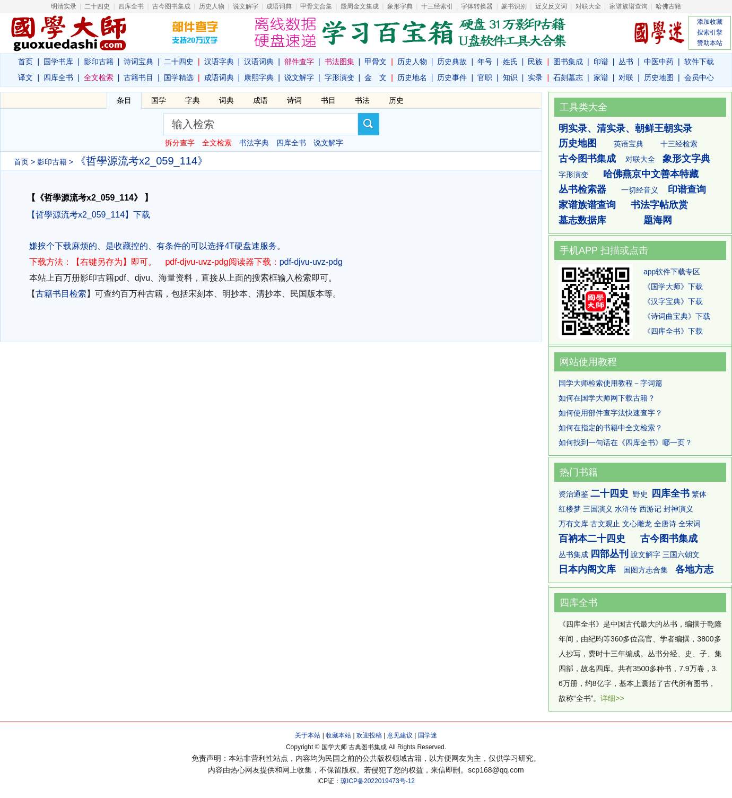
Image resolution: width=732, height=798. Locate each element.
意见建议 (400, 735)
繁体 (699, 494)
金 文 (375, 77)
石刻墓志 (568, 77)
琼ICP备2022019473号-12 (378, 781)
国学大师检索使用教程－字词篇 (611, 383)
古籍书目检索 (61, 293)
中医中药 (659, 61)
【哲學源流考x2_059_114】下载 (88, 214)
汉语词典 (259, 61)
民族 (535, 61)
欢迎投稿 (369, 735)
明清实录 (63, 6)
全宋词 (689, 523)
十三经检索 (679, 144)
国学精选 (179, 77)
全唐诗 (665, 523)
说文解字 (299, 77)
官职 (484, 77)
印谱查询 (687, 189)
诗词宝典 (138, 61)
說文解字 (645, 554)
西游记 (650, 509)
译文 (25, 77)
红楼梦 (570, 509)
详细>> (612, 698)
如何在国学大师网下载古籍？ (607, 398)
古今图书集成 (587, 158)
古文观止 (605, 523)
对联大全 (588, 6)
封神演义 (678, 509)
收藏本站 (338, 735)
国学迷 (427, 735)
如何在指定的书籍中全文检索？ (611, 427)
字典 (192, 100)
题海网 (657, 220)
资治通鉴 (573, 494)
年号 (484, 61)
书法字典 (254, 142)
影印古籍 (99, 61)
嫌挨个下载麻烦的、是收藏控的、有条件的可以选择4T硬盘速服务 (153, 245)
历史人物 (211, 6)
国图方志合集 (645, 570)
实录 (535, 77)
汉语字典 (219, 61)
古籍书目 (138, 77)
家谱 (601, 77)
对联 (625, 77)
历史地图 (659, 77)
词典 (226, 100)
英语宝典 (628, 144)
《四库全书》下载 (673, 331)
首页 (25, 61)
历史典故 (452, 61)
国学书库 (58, 61)
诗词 (294, 100)
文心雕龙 (637, 523)
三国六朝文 (681, 554)
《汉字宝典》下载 (673, 301)
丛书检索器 (582, 189)
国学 (158, 100)
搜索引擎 (709, 32)
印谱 (601, 61)
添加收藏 (709, 21)
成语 (260, 100)
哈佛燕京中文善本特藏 (651, 174)
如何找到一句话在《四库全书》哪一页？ (625, 442)
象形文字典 (686, 158)
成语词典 (279, 6)
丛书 (625, 61)
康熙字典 (259, 77)
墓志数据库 (582, 220)
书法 (362, 100)
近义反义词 (551, 6)
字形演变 (339, 77)
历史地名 (412, 77)
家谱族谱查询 (587, 205)
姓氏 (510, 61)
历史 (396, 100)
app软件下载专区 (671, 271)
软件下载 (699, 61)
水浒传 (626, 509)
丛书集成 (573, 554)
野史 (640, 494)
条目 (124, 100)
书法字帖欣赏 (659, 205)
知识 (510, 77)
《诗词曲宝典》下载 (676, 316)
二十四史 (97, 6)
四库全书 (131, 6)
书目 (328, 100)
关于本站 (307, 735)
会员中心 (699, 77)
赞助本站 (709, 43)
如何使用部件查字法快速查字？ (611, 413)
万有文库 (573, 523)
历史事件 (452, 77)
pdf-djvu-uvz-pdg (311, 261)
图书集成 (568, 61)
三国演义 (598, 509)
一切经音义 (639, 190)
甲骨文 (375, 61)
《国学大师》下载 (673, 286)
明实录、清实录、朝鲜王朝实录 (625, 128)
